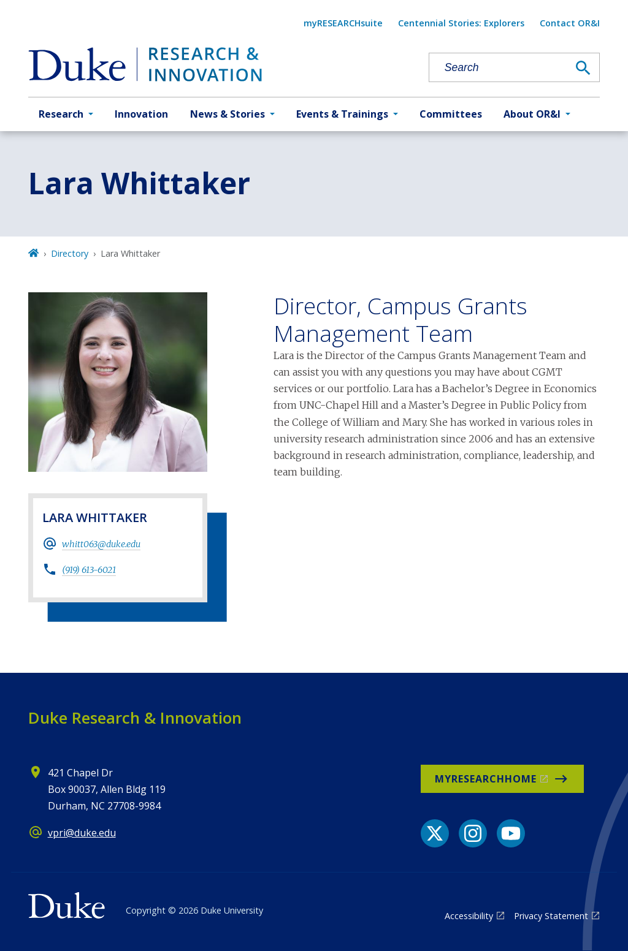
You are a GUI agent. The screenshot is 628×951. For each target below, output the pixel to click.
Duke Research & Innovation (135, 718)
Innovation (141, 114)
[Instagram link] (473, 833)
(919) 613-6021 (89, 569)
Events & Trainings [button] (342, 114)
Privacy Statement (551, 916)
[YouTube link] (511, 833)
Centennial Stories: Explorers (461, 23)
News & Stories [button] (227, 114)
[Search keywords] (498, 67)
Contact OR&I (570, 23)
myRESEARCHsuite (343, 23)
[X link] (435, 833)
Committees (450, 114)
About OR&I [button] (532, 114)
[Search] (583, 68)
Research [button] (61, 114)
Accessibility (469, 916)
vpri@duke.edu (82, 832)
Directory (69, 253)
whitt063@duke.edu (101, 544)
